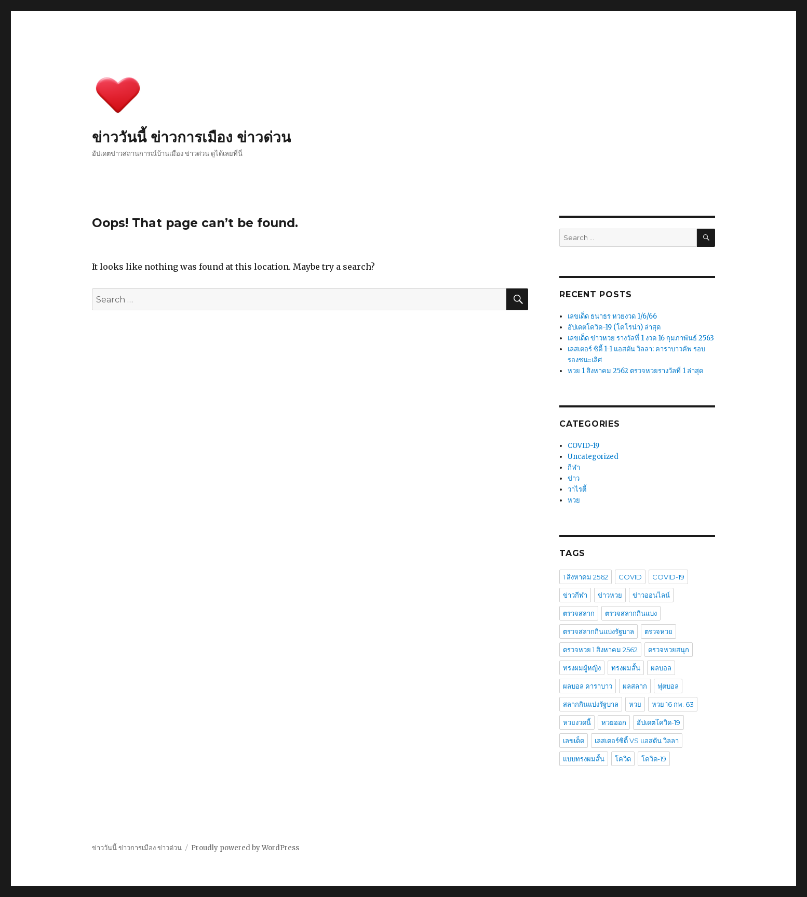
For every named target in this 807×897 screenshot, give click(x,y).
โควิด (623, 759)
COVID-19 (583, 445)
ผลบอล (661, 668)
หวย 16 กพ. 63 (673, 704)
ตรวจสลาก (579, 613)
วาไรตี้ (577, 489)
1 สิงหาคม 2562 (585, 577)
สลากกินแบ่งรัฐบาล (590, 704)
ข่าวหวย (610, 595)
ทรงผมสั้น (625, 668)
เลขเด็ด (573, 740)
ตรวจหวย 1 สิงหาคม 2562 (600, 649)
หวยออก (613, 722)
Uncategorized (593, 456)
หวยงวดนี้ (577, 722)
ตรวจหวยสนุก (668, 649)
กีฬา (574, 467)
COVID (630, 577)
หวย (574, 500)
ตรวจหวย (658, 631)
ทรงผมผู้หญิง (582, 668)
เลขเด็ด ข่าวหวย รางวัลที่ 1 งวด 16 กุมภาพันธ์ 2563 (641, 338)
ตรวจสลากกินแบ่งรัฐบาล (598, 631)
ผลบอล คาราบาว (587, 686)
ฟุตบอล (668, 686)
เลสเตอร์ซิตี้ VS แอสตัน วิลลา (637, 740)
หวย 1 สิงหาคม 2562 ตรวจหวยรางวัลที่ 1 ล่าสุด (635, 370)
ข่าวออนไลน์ (651, 595)
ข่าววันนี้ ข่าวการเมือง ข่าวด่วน (191, 137)
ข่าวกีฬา (575, 595)
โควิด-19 (653, 759)
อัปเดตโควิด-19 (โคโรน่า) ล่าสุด (614, 327)
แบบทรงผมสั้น (583, 759)
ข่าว (574, 478)
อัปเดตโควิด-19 (658, 722)
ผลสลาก (635, 686)
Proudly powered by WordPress (245, 847)
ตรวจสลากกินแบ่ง (631, 613)
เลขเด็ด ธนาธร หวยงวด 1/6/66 (612, 316)
